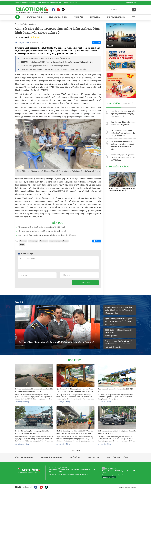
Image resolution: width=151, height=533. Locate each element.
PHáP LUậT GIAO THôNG (58, 17)
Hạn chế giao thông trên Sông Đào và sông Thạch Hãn (123, 123)
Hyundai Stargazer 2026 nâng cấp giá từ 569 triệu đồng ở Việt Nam (118, 320)
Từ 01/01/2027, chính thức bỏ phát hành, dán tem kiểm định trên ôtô (42, 231)
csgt (22, 244)
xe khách (44, 241)
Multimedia (93, 457)
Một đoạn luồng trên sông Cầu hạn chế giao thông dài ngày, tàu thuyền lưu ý (123, 113)
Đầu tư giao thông (111, 313)
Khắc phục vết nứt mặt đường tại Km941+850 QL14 (115, 390)
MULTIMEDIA (95, 17)
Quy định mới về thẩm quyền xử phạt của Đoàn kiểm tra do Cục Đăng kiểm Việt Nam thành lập (75, 390)
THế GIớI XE (78, 17)
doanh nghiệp (55, 241)
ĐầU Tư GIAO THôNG (34, 17)
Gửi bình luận (85, 283)
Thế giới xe (75, 457)
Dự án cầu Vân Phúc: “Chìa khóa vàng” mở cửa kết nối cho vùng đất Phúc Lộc (123, 133)
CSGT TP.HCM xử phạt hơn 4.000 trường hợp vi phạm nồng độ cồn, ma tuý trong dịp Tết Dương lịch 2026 (57, 62)
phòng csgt (33, 241)
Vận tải (20, 345)
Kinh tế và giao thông (117, 457)
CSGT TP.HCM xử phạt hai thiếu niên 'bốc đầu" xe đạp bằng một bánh (45, 66)
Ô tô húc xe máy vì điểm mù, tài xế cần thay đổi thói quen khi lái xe (118, 342)
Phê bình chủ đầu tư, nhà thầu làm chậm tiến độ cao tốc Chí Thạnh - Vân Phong (118, 308)
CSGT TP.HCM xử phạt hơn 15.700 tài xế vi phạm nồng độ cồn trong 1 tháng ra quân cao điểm (53, 69)
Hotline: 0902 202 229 (70, 2)
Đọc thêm (74, 360)
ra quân (23, 241)
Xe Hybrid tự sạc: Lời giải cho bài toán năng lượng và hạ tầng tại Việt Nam (123, 157)
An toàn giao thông (29, 24)
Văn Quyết (25, 37)
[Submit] (134, 9)
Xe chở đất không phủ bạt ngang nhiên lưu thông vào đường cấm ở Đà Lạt (32, 432)
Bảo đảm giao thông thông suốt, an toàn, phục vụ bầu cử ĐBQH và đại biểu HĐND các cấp (122, 145)
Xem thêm (75, 450)
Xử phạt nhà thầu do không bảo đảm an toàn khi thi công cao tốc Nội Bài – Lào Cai (34, 390)
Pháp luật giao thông (51, 457)
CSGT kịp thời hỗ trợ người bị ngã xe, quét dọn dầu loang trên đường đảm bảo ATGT (47, 235)
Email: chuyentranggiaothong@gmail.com (49, 2)
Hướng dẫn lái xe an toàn (113, 347)
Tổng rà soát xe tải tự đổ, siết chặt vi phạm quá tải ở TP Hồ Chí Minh (41, 227)
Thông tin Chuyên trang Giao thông (25, 2)
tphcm (65, 241)
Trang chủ (18, 24)
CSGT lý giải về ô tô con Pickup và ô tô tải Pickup (118, 331)
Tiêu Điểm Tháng (117, 166)
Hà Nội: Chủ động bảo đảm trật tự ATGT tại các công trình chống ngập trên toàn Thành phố (75, 432)
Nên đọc (57, 222)
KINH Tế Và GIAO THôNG (116, 17)
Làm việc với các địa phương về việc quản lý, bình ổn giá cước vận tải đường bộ (56, 342)
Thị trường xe (109, 324)
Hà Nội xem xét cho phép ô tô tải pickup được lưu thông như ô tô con (117, 432)
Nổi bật (19, 302)
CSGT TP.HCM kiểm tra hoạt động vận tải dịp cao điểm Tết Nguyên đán (45, 58)
